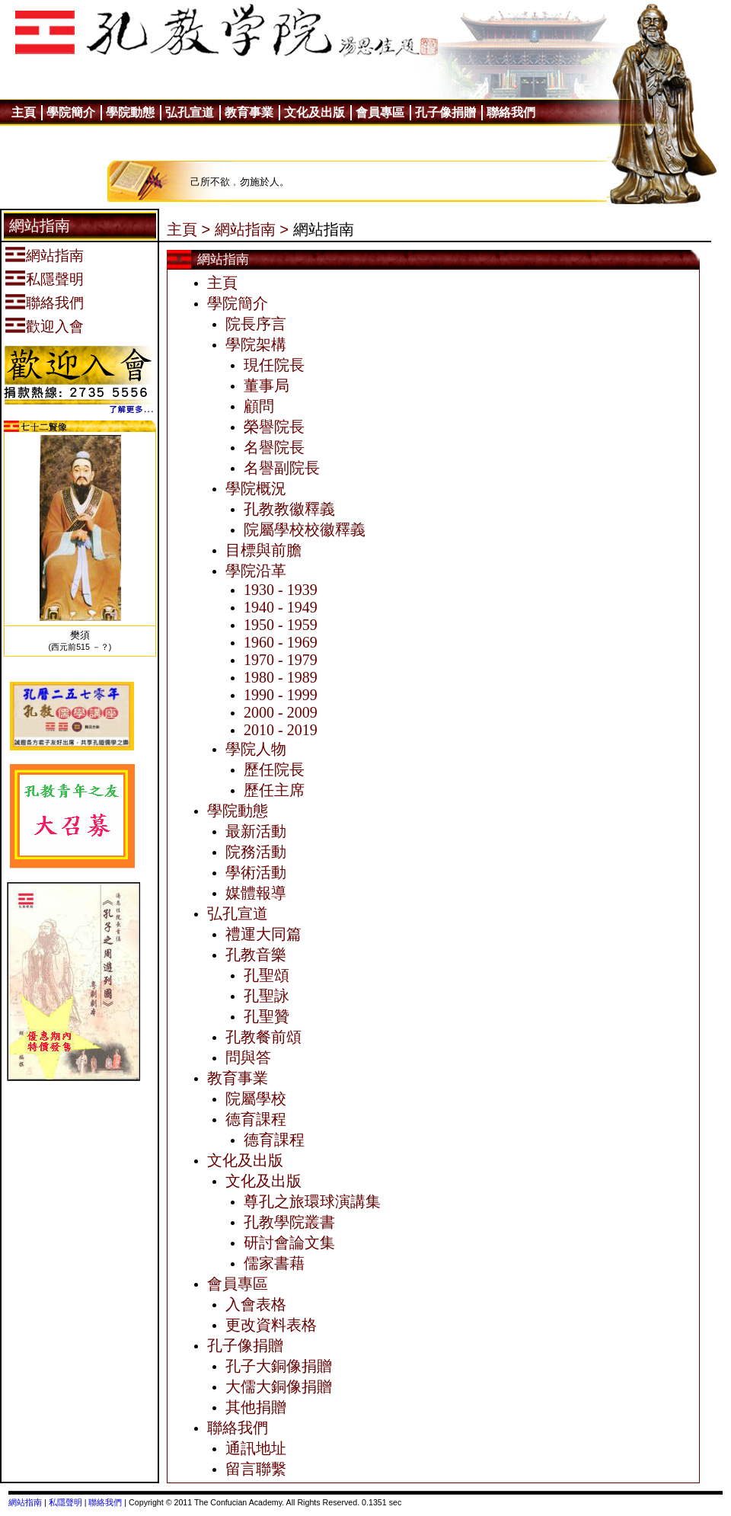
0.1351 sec (381, 1502)
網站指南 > (252, 229)
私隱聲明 (65, 1502)
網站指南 (25, 1502)
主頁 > (188, 229)
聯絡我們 (105, 1502)
